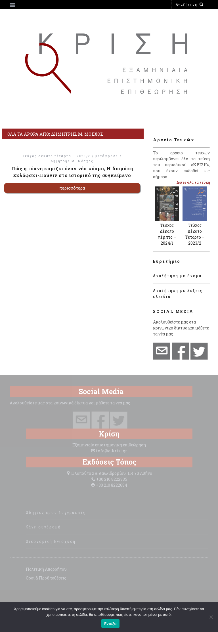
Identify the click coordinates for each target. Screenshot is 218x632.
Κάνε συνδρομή (43, 527)
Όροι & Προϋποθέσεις (46, 578)
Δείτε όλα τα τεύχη (193, 182)
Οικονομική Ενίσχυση (51, 541)
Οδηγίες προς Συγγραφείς (56, 512)
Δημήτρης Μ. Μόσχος (72, 161)
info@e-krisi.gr (111, 450)
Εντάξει (110, 623)
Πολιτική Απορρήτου (46, 569)
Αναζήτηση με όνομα (177, 276)
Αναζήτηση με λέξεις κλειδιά (178, 293)
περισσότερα (72, 188)
